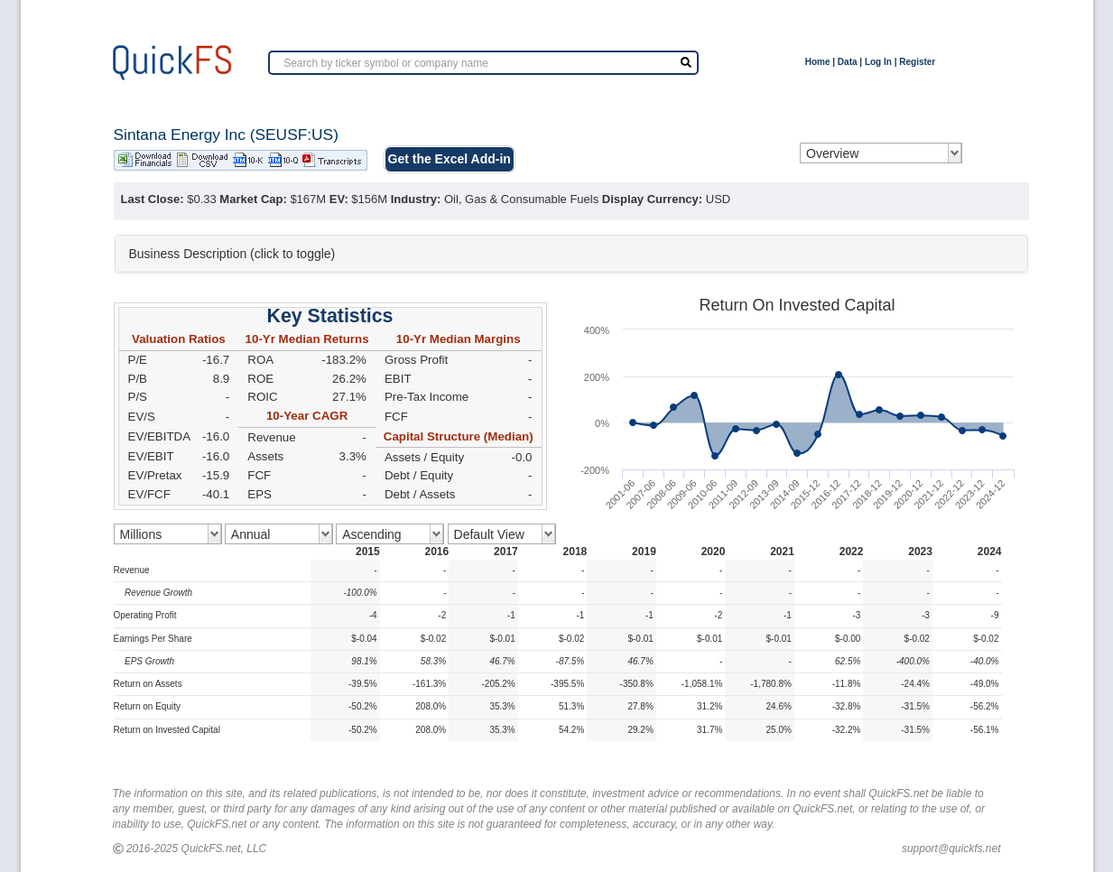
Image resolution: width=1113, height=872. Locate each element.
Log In (878, 62)
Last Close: (152, 199)
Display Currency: (652, 199)
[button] (571, 254)
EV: (338, 199)
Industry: (416, 199)
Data (848, 62)
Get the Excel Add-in (449, 159)
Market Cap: (252, 199)
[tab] (571, 254)
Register (917, 62)
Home (817, 62)
